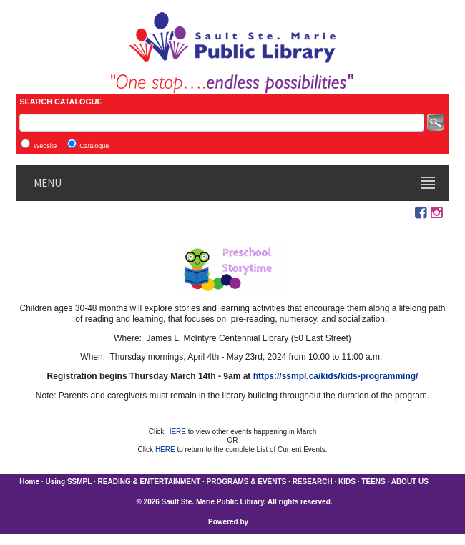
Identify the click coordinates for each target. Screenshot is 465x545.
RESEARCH (313, 482)
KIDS (347, 482)
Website (45, 145)
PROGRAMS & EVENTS (247, 482)
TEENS (373, 482)
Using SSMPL (68, 482)
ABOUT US (410, 482)
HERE (177, 432)
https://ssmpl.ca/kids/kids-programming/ (335, 376)
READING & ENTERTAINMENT (149, 482)
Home (29, 482)
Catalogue (94, 145)
